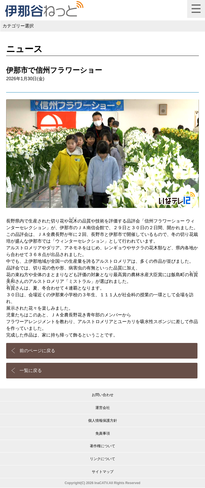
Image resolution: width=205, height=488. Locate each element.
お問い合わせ (103, 395)
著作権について (102, 446)
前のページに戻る (37, 350)
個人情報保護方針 (102, 420)
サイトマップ (103, 472)
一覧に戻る (31, 370)
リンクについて (102, 459)
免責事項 (102, 433)
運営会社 (102, 408)
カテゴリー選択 (18, 25)
